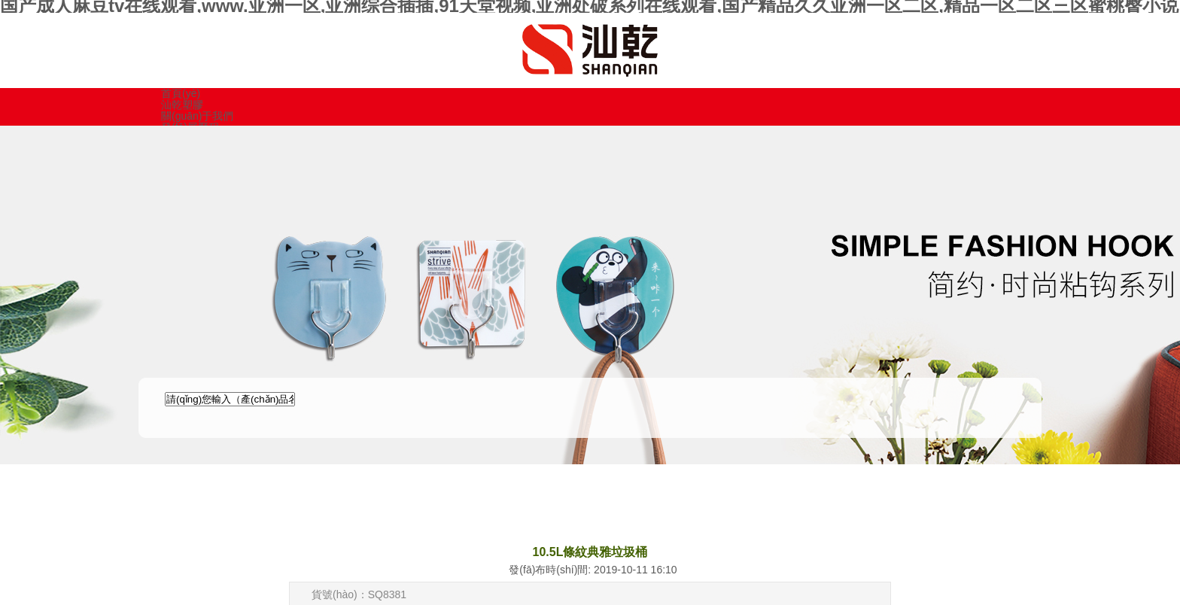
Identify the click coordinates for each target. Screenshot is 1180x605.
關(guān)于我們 (197, 116)
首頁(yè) (180, 93)
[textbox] (230, 399)
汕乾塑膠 (182, 105)
